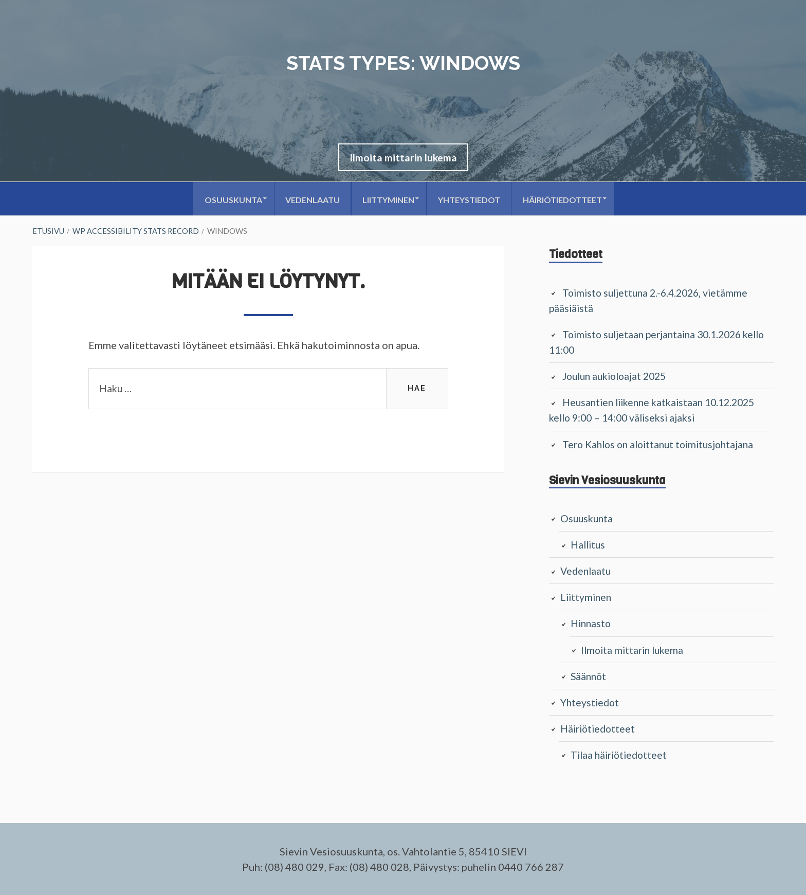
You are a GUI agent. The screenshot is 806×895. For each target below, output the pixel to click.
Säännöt (589, 676)
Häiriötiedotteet (569, 200)
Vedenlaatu (308, 200)
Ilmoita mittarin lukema (403, 158)
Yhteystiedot (472, 200)
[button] (403, 158)
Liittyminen (388, 200)
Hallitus (589, 545)
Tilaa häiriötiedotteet (621, 754)
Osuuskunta (225, 200)
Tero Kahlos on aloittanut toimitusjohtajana (662, 445)
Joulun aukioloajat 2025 (618, 377)
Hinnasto (592, 623)
